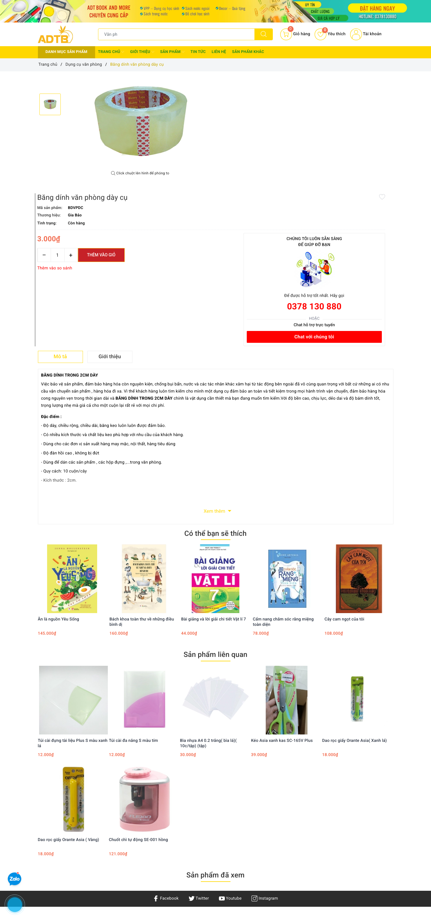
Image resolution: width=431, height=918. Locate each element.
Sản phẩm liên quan (215, 538)
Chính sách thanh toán (209, 825)
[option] (140, 121)
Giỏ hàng (257, 842)
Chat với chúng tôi (359, 218)
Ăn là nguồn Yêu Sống (58, 503)
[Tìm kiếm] (263, 34)
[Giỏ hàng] (295, 34)
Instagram (264, 782)
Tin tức (198, 52)
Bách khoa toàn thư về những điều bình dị (142, 506)
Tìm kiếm (257, 816)
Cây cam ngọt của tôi (344, 503)
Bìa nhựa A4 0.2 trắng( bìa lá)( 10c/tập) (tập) (208, 627)
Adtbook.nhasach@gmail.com (79, 866)
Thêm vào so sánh (236, 149)
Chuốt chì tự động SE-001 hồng (138, 723)
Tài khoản (366, 34)
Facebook (166, 782)
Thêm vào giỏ (283, 136)
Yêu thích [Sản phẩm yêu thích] (330, 34)
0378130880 (61, 884)
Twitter (199, 782)
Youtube (230, 782)
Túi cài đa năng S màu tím (133, 624)
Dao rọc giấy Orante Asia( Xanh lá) (354, 624)
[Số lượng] (239, 136)
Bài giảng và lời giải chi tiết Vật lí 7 (213, 503)
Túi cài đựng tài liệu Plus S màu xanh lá (73, 627)
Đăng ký (256, 833)
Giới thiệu (142, 52)
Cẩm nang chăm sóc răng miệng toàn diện (283, 506)
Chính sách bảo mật (207, 816)
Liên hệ (219, 52)
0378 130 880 (358, 187)
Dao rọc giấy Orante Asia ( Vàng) (68, 723)
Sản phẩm (172, 52)
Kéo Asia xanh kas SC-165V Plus (282, 624)
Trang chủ (111, 52)
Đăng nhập (259, 825)
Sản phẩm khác (248, 52)
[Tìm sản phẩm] (176, 34)
